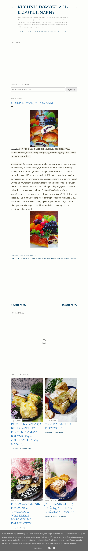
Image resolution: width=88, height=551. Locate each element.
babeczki (19, 258)
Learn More (38, 548)
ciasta (28, 258)
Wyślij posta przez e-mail (28, 255)
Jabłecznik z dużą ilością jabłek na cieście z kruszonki (60, 508)
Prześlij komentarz (26, 448)
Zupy (43, 31)
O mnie (21, 31)
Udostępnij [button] (14, 255)
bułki (24, 258)
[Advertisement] (44, 61)
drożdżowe (45, 258)
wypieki (66, 258)
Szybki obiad (53, 31)
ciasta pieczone (36, 258)
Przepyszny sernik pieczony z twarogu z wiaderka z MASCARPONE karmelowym (25, 513)
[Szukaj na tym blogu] (38, 89)
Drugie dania (33, 31)
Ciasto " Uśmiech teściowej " (58, 426)
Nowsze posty (18, 305)
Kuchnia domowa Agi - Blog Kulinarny (43, 9)
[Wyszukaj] (75, 6)
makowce (52, 258)
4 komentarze (58, 432)
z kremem (72, 258)
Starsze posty (69, 305)
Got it (51, 548)
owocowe (60, 258)
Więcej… (66, 31)
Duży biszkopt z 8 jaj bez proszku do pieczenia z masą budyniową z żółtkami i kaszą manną (26, 434)
